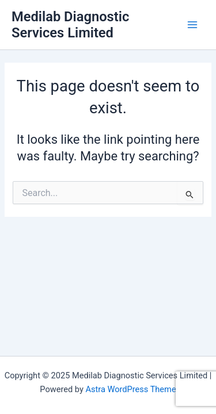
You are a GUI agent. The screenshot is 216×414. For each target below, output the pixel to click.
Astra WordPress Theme (130, 389)
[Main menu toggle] (192, 25)
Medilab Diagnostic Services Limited (70, 25)
